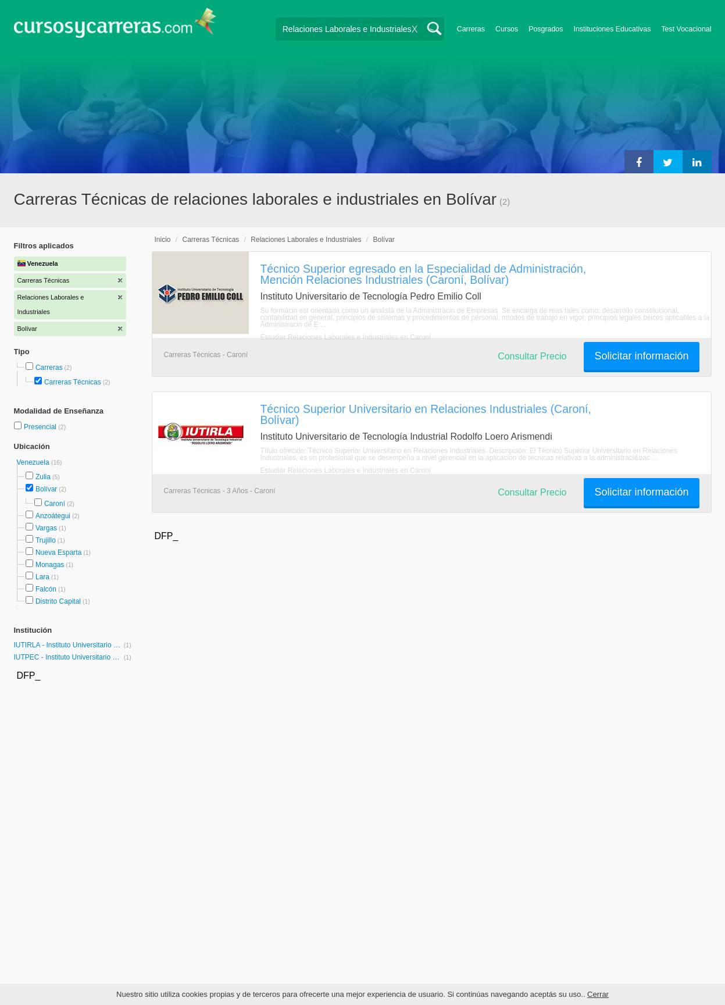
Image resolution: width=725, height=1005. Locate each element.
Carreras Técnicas (72, 382)
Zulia (43, 477)
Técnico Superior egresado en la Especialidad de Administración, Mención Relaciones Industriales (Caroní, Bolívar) (423, 274)
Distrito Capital (58, 601)
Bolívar (46, 489)
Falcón (45, 589)
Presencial (41, 427)
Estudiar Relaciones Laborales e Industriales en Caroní (345, 337)
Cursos (506, 29)
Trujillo (45, 540)
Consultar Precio (532, 356)
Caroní (54, 504)
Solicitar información (641, 356)
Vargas (46, 528)
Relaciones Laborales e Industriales (306, 240)
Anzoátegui (52, 516)
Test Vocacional (686, 29)
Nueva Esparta (58, 552)
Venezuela (34, 462)
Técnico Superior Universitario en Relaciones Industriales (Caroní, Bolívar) (425, 414)
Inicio (163, 240)
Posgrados (545, 29)
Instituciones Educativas (612, 29)
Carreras (471, 29)
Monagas (49, 565)
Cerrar (598, 994)
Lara (42, 577)
